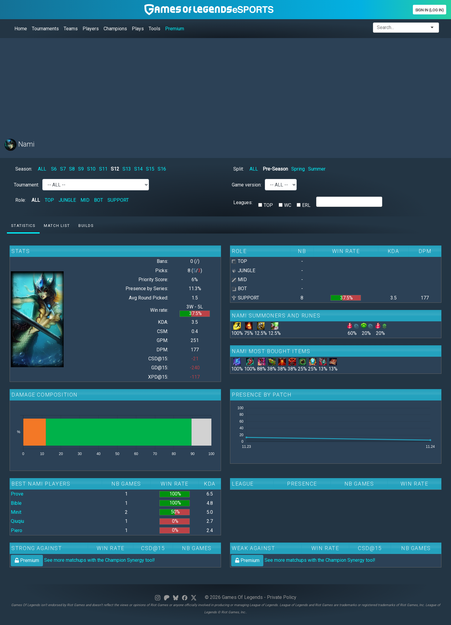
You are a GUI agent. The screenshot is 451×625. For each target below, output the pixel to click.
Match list (57, 225)
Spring (298, 169)
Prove (17, 494)
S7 (63, 169)
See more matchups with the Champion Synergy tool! (83, 560)
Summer (316, 169)
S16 (162, 169)
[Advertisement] (185, 85)
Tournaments (45, 28)
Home (20, 28)
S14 (138, 169)
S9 (81, 169)
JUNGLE (67, 200)
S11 (103, 169)
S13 (127, 169)
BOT (98, 200)
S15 (150, 169)
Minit (16, 512)
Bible (16, 503)
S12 (115, 169)
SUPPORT (118, 200)
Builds (86, 225)
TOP (49, 200)
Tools (154, 28)
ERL (306, 205)
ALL (42, 169)
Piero (16, 530)
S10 (91, 169)
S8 (72, 169)
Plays (138, 28)
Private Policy (281, 597)
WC (287, 205)
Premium (174, 28)
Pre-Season (275, 169)
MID (84, 200)
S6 (54, 169)
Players (91, 28)
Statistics (23, 225)
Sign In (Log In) (429, 10)
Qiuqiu (17, 521)
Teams (71, 28)
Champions (115, 28)
